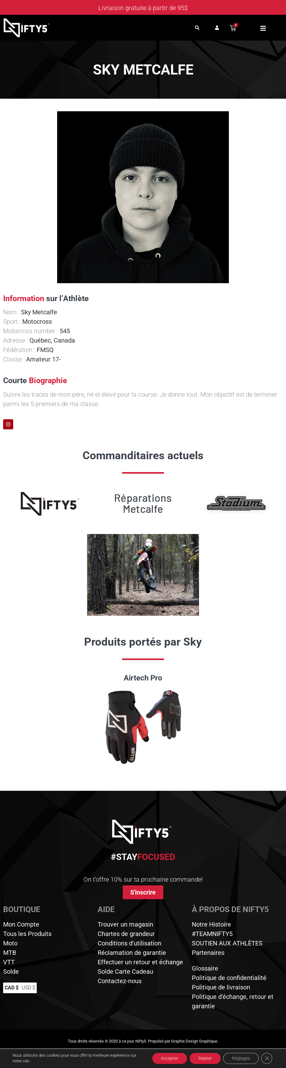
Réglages (240, 1058)
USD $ (28, 988)
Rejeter (203, 1058)
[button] (197, 28)
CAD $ (12, 988)
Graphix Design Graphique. (194, 1041)
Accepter (166, 1058)
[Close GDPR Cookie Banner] (266, 1058)
